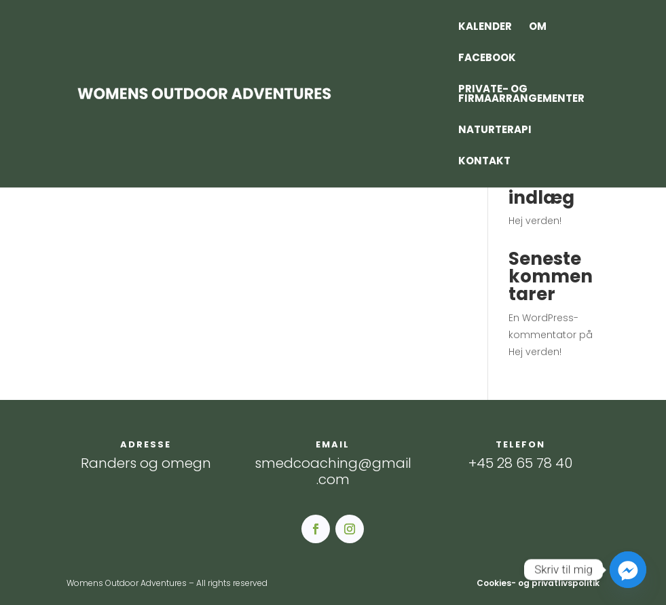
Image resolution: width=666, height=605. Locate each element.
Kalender (485, 27)
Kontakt (484, 162)
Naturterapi (495, 130)
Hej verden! (534, 220)
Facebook (487, 59)
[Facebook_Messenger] (628, 569)
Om (538, 27)
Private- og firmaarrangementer (521, 94)
